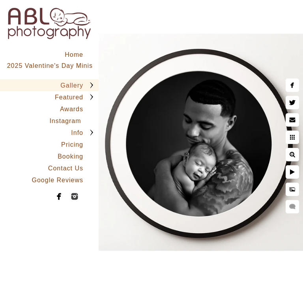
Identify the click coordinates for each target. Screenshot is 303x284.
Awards (71, 109)
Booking (70, 156)
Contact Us (65, 168)
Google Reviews (58, 180)
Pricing (72, 144)
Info (77, 132)
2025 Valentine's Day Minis (50, 65)
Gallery (71, 85)
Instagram (66, 121)
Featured (69, 97)
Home (74, 54)
